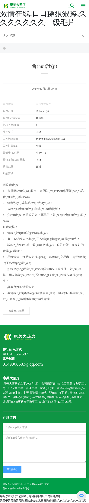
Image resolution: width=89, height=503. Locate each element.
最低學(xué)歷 (11, 152)
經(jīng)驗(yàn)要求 (14, 159)
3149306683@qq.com (23, 364)
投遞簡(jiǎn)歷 (16, 310)
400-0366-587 (15, 353)
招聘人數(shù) (11, 125)
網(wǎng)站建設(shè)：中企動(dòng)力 (23, 484)
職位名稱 (8, 111)
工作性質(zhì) (10, 145)
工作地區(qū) (10, 138)
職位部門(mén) (11, 118)
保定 (46, 484)
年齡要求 (8, 173)
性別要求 (8, 131)
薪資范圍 (8, 166)
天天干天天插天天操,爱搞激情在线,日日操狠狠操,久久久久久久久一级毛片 (43, 13)
